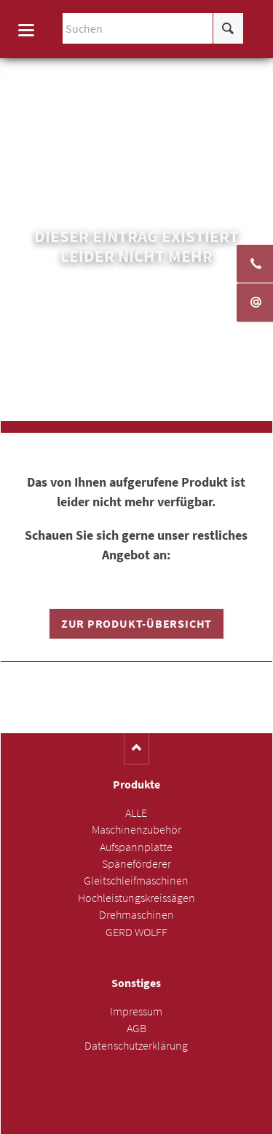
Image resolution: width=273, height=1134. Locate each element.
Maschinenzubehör (136, 829)
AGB (136, 1028)
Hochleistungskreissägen (136, 898)
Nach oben (136, 748)
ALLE (136, 813)
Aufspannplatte (136, 847)
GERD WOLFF (136, 932)
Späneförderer (136, 864)
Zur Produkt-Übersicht (136, 624)
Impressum (136, 1011)
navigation (26, 30)
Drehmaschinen (136, 915)
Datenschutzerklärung (136, 1046)
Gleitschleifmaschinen (136, 880)
